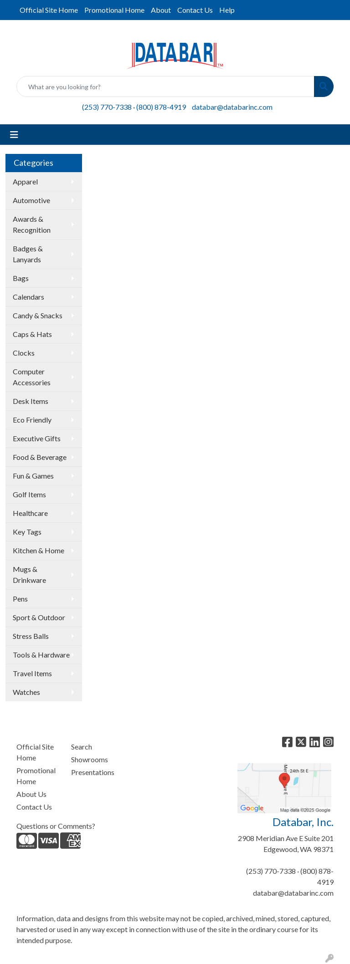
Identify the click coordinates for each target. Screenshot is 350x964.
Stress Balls (31, 636)
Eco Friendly (32, 419)
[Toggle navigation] (14, 134)
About (161, 9)
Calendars (28, 296)
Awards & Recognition (32, 224)
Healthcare (30, 513)
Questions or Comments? (55, 825)
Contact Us (195, 9)
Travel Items (32, 673)
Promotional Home (114, 9)
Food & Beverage (40, 457)
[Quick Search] (165, 86)
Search (81, 746)
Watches (26, 692)
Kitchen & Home (38, 550)
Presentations (92, 772)
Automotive (31, 200)
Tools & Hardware (41, 654)
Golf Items (29, 494)
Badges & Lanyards (28, 254)
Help (227, 9)
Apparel (25, 181)
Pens (20, 598)
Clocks (24, 352)
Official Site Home (49, 9)
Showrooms (89, 759)
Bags (21, 278)
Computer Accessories (32, 377)
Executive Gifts (37, 438)
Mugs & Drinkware (29, 574)
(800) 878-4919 (161, 106)
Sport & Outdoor (39, 617)
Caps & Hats (32, 334)
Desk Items (30, 401)
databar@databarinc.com (232, 106)
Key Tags (27, 531)
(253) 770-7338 (107, 106)
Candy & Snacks (37, 315)
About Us (31, 794)
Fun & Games (33, 475)
